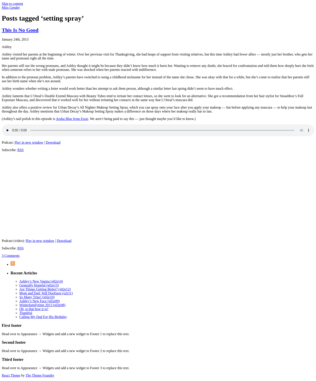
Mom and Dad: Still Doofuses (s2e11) (46, 293)
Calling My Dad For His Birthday (43, 317)
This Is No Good (20, 30)
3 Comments (11, 256)
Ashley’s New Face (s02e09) (39, 301)
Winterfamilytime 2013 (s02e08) (42, 305)
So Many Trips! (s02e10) (36, 297)
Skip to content (12, 3)
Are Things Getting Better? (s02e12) (45, 289)
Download (53, 142)
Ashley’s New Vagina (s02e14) (41, 281)
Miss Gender (11, 7)
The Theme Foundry (39, 375)
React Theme (11, 375)
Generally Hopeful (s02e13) (39, 285)
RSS (21, 150)
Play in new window (28, 142)
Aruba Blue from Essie (72, 119)
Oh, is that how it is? (33, 309)
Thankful (25, 313)
